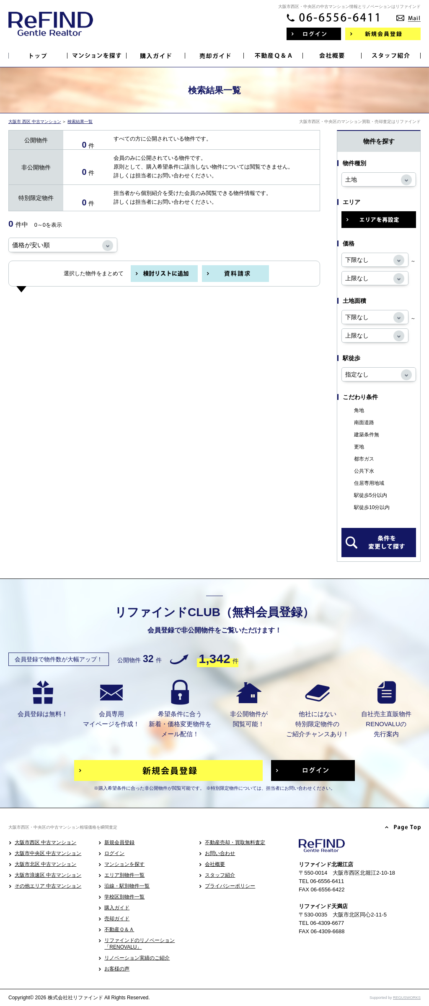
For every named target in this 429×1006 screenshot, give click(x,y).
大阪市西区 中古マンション (45, 842)
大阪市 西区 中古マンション (34, 121)
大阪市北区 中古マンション (45, 864)
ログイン (114, 853)
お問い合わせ (220, 853)
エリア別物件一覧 (124, 875)
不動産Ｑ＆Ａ (119, 929)
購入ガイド (116, 908)
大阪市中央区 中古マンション (48, 853)
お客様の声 (116, 969)
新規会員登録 (119, 842)
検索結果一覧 (80, 121)
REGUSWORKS (407, 998)
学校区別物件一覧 (124, 897)
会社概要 (215, 864)
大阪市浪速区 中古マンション (48, 875)
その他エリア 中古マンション (48, 886)
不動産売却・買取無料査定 (235, 842)
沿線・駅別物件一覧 (127, 886)
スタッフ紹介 (220, 875)
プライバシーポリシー (230, 886)
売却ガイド (116, 919)
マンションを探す (124, 864)
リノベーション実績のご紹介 (137, 958)
